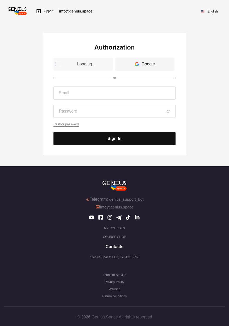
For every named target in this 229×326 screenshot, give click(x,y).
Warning (114, 289)
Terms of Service (114, 275)
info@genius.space (75, 11)
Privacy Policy (114, 282)
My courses (114, 228)
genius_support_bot (126, 199)
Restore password (66, 124)
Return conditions (114, 296)
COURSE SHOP (114, 237)
